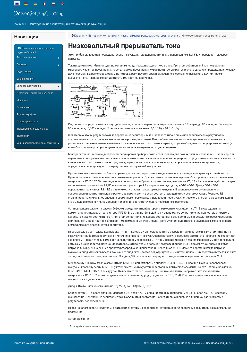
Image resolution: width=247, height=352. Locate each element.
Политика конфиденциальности (33, 343)
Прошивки (19, 24)
